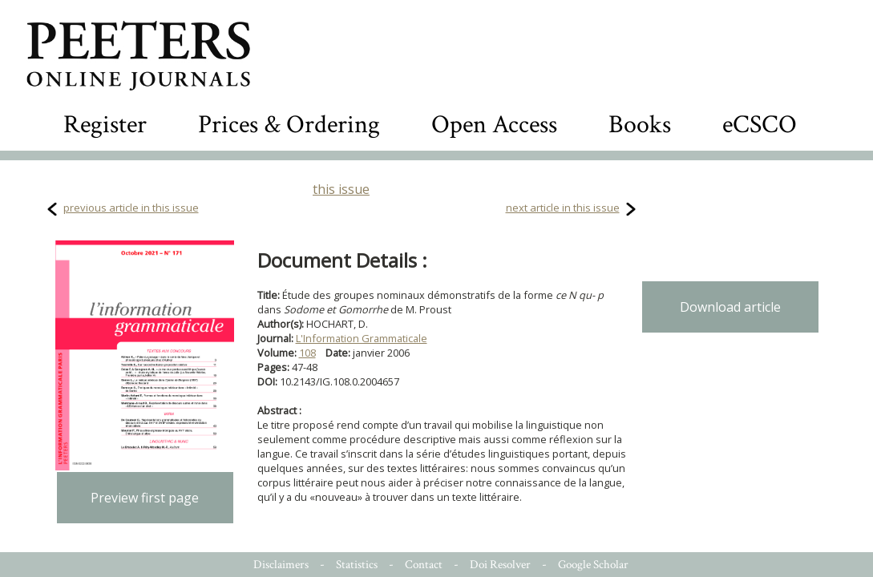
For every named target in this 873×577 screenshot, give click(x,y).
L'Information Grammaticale (361, 338)
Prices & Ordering (289, 124)
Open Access (494, 124)
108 (307, 352)
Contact (424, 564)
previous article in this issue (131, 207)
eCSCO (759, 124)
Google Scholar (593, 564)
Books (639, 124)
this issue (341, 189)
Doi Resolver (500, 564)
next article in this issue (563, 207)
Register (105, 124)
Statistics (357, 564)
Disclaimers (281, 564)
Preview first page (145, 497)
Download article (730, 307)
